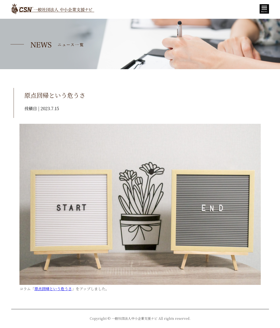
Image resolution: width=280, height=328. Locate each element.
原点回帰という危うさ (53, 288)
